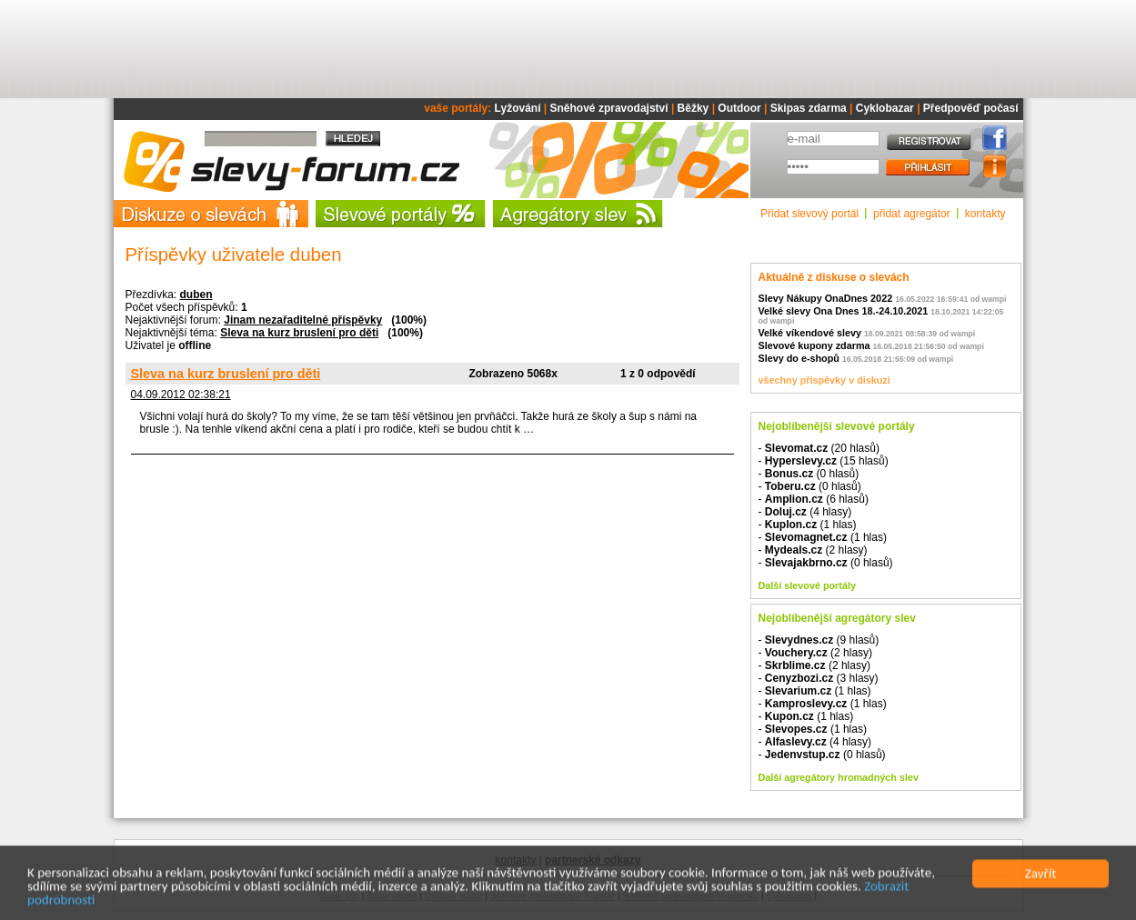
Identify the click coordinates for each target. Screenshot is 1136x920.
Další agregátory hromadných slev (839, 777)
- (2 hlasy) (813, 550)
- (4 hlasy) (805, 511)
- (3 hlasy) (819, 678)
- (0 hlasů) (809, 473)
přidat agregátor (911, 213)
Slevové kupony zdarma (814, 345)
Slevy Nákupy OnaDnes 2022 (826, 298)
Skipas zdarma (808, 108)
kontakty (985, 213)
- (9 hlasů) (819, 640)
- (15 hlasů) (824, 461)
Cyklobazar (885, 108)
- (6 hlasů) (814, 499)
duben (196, 294)
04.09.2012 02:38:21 (181, 394)
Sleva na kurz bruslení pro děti (299, 332)
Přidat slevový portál (809, 213)
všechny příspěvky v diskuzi (824, 380)
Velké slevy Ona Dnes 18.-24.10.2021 (844, 310)
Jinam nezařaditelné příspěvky (303, 320)
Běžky (693, 108)
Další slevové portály (807, 585)
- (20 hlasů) (819, 448)
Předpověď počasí (971, 108)
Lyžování (518, 108)
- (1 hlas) (808, 524)
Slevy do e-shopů (799, 358)
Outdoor (739, 108)
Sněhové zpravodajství (609, 108)
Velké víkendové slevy (810, 332)
